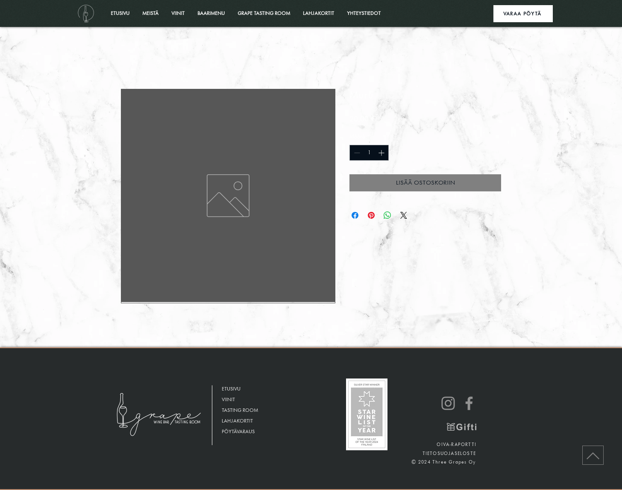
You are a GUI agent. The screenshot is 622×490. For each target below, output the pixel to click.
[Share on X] (404, 215)
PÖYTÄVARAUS (238, 431)
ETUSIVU (231, 389)
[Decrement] (356, 152)
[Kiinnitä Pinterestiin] (371, 215)
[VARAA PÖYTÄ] (523, 13)
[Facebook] (469, 403)
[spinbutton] (369, 152)
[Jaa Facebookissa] (355, 215)
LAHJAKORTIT (237, 421)
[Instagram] (448, 403)
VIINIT (228, 399)
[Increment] (382, 152)
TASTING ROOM (240, 410)
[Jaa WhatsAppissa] (387, 215)
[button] (263, 13)
